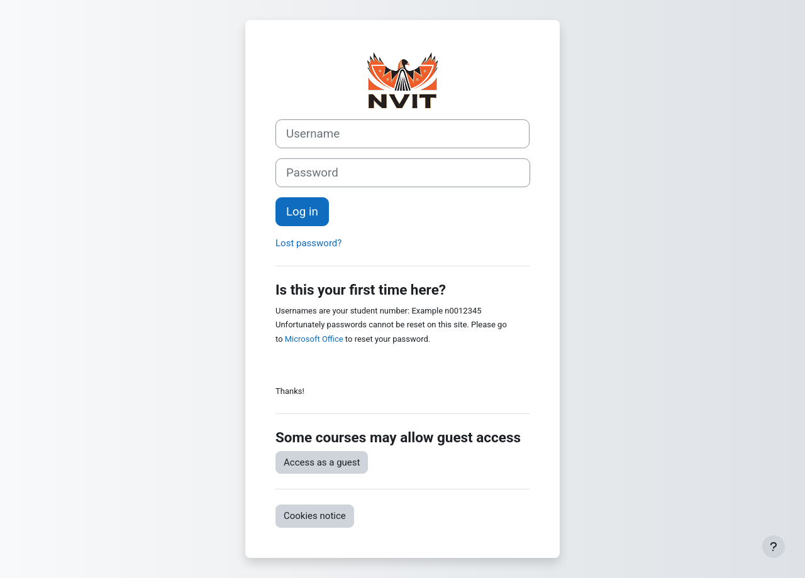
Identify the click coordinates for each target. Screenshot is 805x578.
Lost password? (308, 243)
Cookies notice (315, 515)
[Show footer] (773, 546)
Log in (302, 212)
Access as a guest (322, 462)
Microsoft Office (314, 339)
